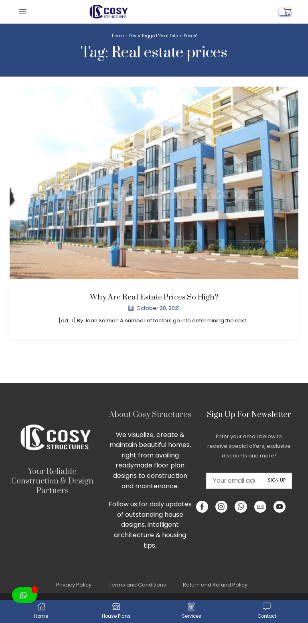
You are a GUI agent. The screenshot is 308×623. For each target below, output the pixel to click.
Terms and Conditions (137, 585)
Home (118, 36)
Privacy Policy (73, 585)
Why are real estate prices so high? (154, 297)
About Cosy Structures (150, 415)
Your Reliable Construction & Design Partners (52, 481)
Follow (119, 504)
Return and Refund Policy (215, 585)
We (121, 434)
